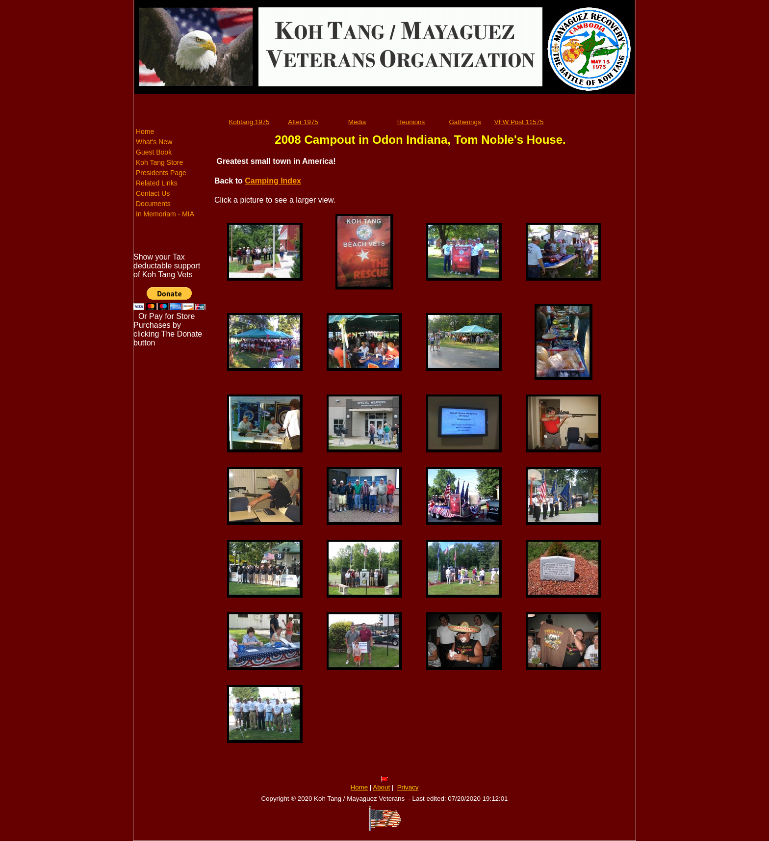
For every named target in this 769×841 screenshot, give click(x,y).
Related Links (157, 183)
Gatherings (465, 122)
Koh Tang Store (159, 162)
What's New (154, 142)
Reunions (411, 122)
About (381, 787)
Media (357, 122)
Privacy (408, 787)
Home (145, 131)
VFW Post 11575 (519, 122)
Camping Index (273, 181)
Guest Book (154, 152)
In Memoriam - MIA (165, 214)
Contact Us (153, 193)
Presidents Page (161, 173)
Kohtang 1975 (249, 122)
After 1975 (303, 122)
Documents (153, 204)
